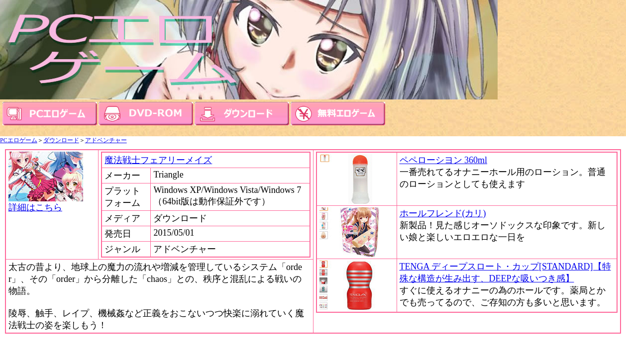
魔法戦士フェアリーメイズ (158, 160)
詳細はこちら (45, 202)
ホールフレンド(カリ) (443, 213)
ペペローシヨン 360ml (444, 160)
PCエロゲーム (18, 140)
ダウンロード (61, 140)
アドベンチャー (106, 140)
